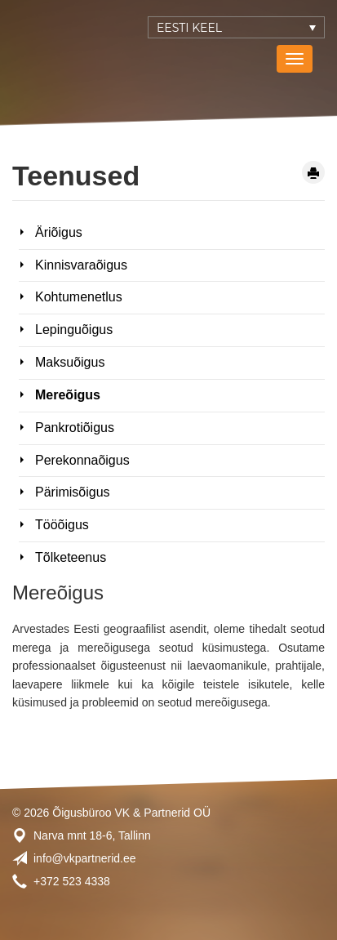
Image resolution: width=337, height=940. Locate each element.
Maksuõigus (69, 362)
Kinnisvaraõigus (81, 265)
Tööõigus (62, 525)
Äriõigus (58, 232)
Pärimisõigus (72, 492)
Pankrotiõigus (74, 427)
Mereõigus (67, 395)
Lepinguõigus (74, 329)
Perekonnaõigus (82, 460)
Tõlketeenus (70, 557)
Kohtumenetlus (78, 297)
